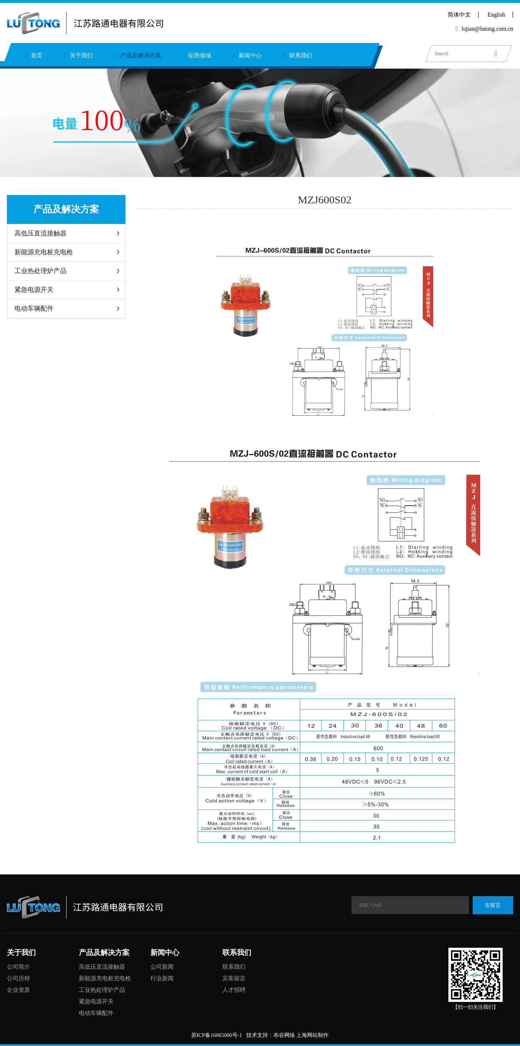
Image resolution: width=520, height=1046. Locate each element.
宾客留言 (234, 978)
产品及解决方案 (138, 55)
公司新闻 (162, 967)
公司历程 (18, 978)
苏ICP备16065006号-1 (216, 1035)
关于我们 (78, 55)
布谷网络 (284, 1035)
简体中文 (459, 15)
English (496, 15)
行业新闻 (162, 978)
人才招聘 (234, 990)
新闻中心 (247, 55)
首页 (33, 55)
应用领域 (197, 55)
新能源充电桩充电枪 (43, 252)
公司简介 (18, 967)
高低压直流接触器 (40, 233)
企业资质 (18, 990)
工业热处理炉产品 (40, 271)
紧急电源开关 (34, 289)
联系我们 (298, 55)
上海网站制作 (312, 1035)
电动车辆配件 (34, 308)
